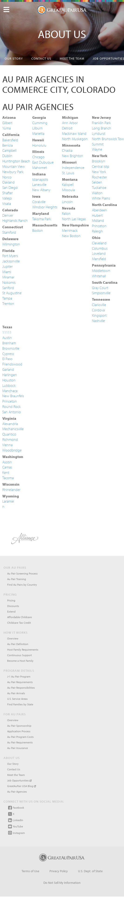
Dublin (7, 155)
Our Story (14, 58)
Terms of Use (30, 871)
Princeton (99, 225)
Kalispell (68, 184)
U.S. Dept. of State (90, 871)
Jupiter (7, 266)
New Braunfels (13, 396)
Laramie (8, 501)
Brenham (9, 343)
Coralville (39, 201)
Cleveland (99, 243)
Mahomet (39, 167)
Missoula (68, 189)
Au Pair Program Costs (20, 737)
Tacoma (8, 477)
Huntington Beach (16, 161)
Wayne (97, 149)
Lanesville (39, 184)
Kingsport (99, 315)
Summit (98, 144)
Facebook (16, 808)
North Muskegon (75, 138)
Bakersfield (10, 140)
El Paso (7, 358)
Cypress (8, 353)
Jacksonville (11, 261)
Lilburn (37, 128)
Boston (37, 230)
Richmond (10, 439)
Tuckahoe (99, 187)
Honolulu (39, 145)
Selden (97, 182)
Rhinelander (11, 489)
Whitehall (99, 276)
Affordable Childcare (19, 617)
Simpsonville (101, 292)
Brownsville (10, 348)
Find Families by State (20, 704)
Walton (97, 192)
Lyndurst (98, 133)
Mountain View (13, 166)
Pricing (11, 600)
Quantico (9, 434)
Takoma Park (41, 218)
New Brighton (72, 155)
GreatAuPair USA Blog (21, 786)
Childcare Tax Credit (19, 622)
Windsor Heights (44, 207)
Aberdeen (99, 210)
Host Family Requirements (22, 649)
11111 (7, 332)
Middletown (101, 270)
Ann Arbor (70, 122)
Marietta (38, 133)
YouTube (15, 826)
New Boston (71, 235)
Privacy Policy (58, 871)
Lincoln (67, 201)
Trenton (8, 303)
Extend (11, 611)
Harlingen (9, 374)
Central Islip (100, 166)
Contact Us (41, 58)
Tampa (7, 298)
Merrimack (70, 230)
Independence (73, 167)
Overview (12, 638)
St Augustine (12, 292)
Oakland (8, 182)
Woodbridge (12, 450)
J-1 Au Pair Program (18, 676)
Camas (7, 467)
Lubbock (9, 385)
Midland (98, 220)
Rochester (99, 177)
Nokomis (9, 282)
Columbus (100, 248)
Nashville (98, 320)
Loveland (99, 253)
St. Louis (68, 173)
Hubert (97, 215)
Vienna (7, 444)
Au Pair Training (16, 579)
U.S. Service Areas (17, 698)
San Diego (10, 187)
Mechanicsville (13, 428)
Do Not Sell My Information (62, 883)
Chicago (38, 157)
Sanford (8, 287)
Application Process (18, 731)
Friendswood (12, 364)
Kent (5, 472)
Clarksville (99, 304)
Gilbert (7, 122)
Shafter (7, 192)
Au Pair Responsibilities (21, 687)
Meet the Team (72, 58)
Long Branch (101, 128)
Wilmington (11, 244)
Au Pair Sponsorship (19, 725)
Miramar (8, 277)
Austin (7, 337)
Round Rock (11, 406)
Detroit (67, 128)
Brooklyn (98, 161)
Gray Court (100, 287)
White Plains (101, 198)
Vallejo (7, 198)
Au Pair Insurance (17, 748)
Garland (8, 369)
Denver (7, 215)
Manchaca (9, 390)
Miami (6, 271)
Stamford (9, 232)
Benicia (7, 145)
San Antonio (11, 412)
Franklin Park (101, 122)
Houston (9, 380)
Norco (7, 177)
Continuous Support (19, 655)
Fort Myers (10, 255)
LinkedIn (15, 820)
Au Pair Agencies (17, 791)
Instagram (16, 833)
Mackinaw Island (74, 133)
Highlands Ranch (15, 220)
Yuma (6, 128)
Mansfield (99, 258)
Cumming (39, 122)
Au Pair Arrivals (16, 693)
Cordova (98, 310)
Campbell (9, 150)
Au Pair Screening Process (22, 573)
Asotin (7, 462)
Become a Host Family (20, 660)
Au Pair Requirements (20, 682)
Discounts (13, 606)
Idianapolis (40, 179)
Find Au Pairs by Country (22, 584)
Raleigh (97, 231)
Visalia (6, 203)
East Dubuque (43, 162)
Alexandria (10, 423)
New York (99, 171)
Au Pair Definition (17, 644)
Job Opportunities (19, 780)
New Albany (41, 189)
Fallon (66, 213)
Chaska (67, 150)
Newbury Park (12, 171)
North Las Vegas (74, 218)
